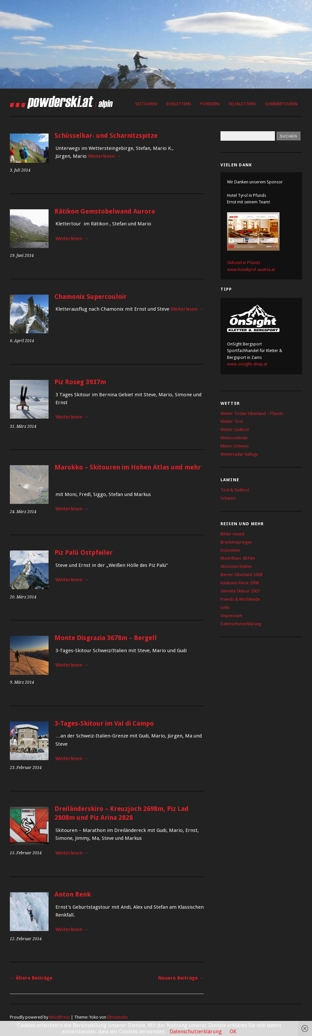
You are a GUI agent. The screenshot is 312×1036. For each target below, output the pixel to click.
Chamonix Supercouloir (90, 296)
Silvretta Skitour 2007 (240, 591)
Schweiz (228, 498)
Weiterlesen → (104, 156)
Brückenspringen (236, 542)
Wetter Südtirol (234, 429)
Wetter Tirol (231, 421)
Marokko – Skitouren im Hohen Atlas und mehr (127, 467)
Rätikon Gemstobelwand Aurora (104, 211)
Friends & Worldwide (240, 599)
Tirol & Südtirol (234, 489)
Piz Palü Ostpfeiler (83, 552)
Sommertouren (281, 103)
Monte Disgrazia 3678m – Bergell (105, 638)
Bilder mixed (232, 533)
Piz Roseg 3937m (80, 382)
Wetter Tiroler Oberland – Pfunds (251, 413)
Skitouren (146, 103)
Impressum (231, 615)
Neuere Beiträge (181, 978)
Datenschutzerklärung (240, 623)
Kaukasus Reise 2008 (239, 582)
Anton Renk (72, 894)
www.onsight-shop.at (247, 364)
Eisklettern (178, 103)
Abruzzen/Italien (236, 566)
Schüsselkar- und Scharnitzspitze (105, 135)
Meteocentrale (234, 437)
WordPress (59, 1017)
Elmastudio (117, 1017)
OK (233, 1031)
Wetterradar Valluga (239, 454)
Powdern (209, 103)
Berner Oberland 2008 (241, 574)
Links (225, 607)
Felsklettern (242, 103)
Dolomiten (230, 550)
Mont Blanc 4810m (237, 558)
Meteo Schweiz (234, 446)
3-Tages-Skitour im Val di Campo (104, 723)
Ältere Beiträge (31, 978)
